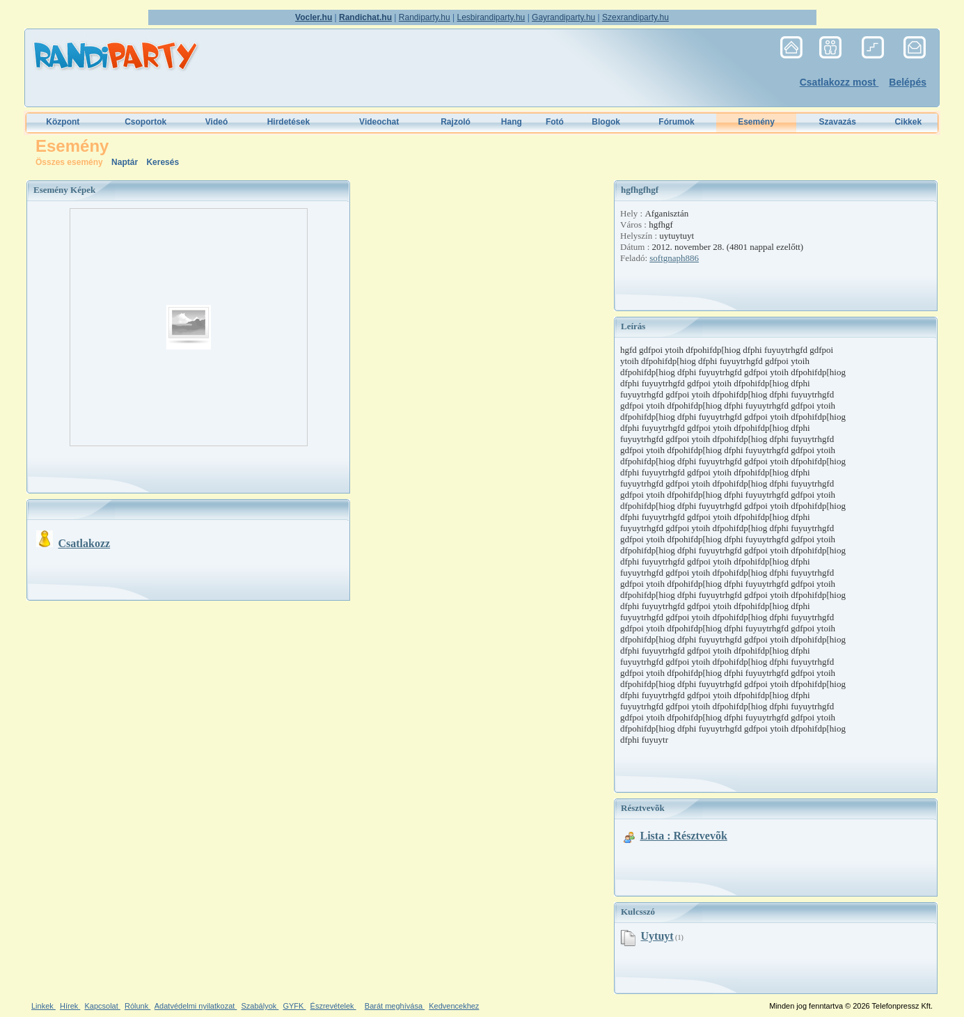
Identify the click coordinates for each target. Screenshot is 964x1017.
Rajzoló (456, 122)
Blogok (606, 122)
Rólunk (137, 1006)
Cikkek (908, 122)
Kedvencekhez (454, 1006)
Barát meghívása (395, 1006)
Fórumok (676, 122)
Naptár (125, 162)
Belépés (907, 82)
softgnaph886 (674, 258)
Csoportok (145, 122)
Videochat (379, 122)
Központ (62, 122)
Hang (511, 122)
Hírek (70, 1006)
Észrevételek (333, 1006)
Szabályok (260, 1006)
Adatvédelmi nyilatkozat (196, 1006)
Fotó (555, 122)
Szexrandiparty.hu (635, 17)
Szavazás (837, 122)
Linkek (43, 1006)
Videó (216, 122)
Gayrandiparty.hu (563, 17)
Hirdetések (288, 122)
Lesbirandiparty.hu (491, 17)
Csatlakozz (84, 543)
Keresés (162, 162)
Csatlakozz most (839, 82)
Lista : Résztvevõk (683, 836)
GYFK (294, 1006)
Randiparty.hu (424, 17)
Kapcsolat (102, 1006)
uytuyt (657, 936)
